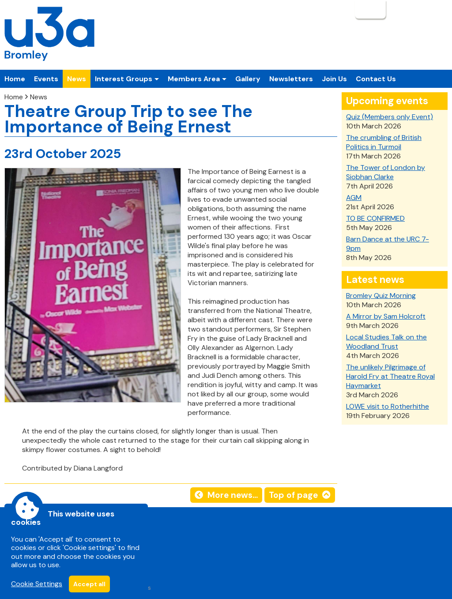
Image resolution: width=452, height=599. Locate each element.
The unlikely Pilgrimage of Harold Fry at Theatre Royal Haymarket (390, 376)
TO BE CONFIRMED (375, 218)
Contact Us (376, 78)
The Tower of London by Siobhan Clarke (385, 172)
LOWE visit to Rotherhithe (387, 406)
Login (369, 9)
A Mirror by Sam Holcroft (386, 316)
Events (46, 78)
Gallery (247, 78)
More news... (232, 495)
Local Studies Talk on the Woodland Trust (386, 341)
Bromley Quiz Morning (381, 295)
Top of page (293, 495)
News (76, 78)
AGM (354, 197)
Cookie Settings (36, 583)
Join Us (334, 78)
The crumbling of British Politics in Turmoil (384, 142)
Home (14, 78)
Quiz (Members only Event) (389, 116)
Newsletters (291, 78)
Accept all (89, 584)
